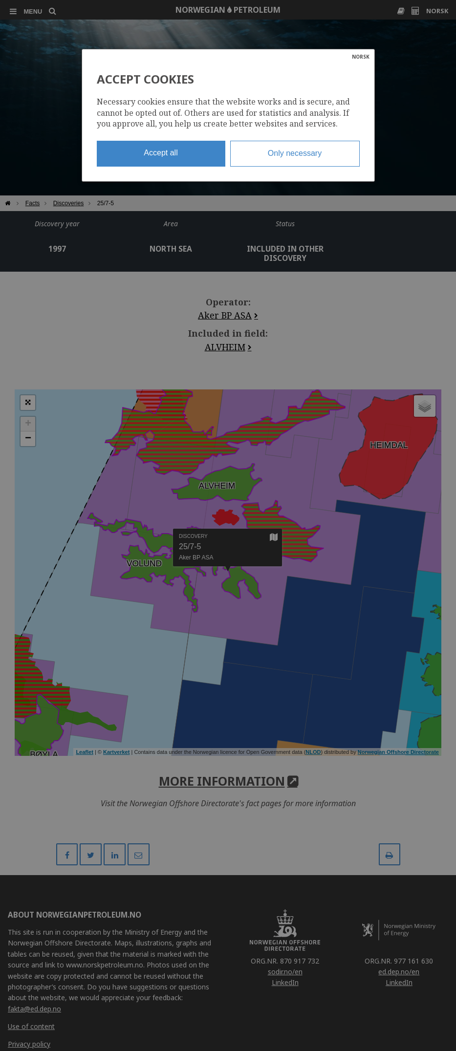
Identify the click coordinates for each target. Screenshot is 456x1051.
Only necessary (295, 153)
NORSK (360, 56)
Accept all (160, 153)
